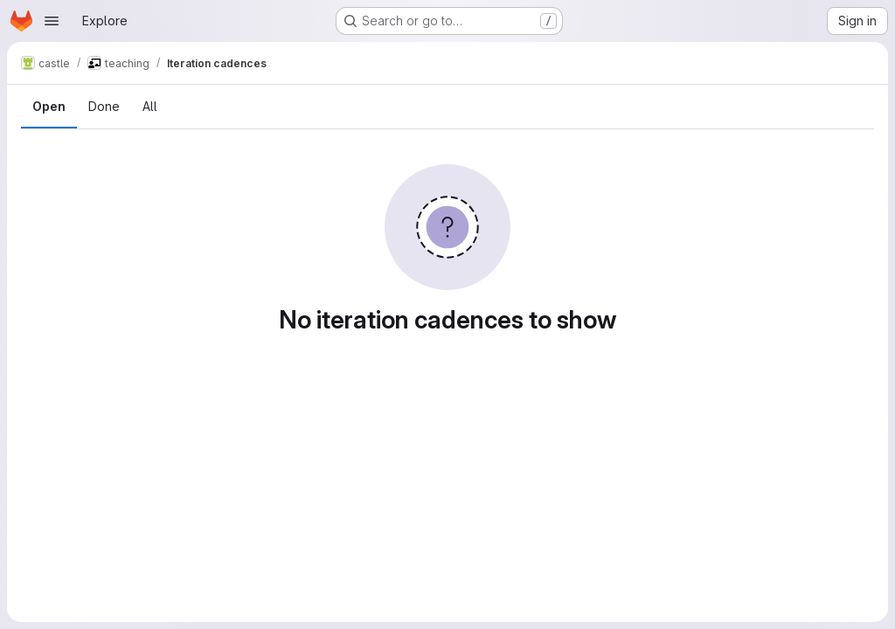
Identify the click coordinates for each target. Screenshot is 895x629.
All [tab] (149, 106)
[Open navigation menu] (52, 21)
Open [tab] (49, 106)
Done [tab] (104, 106)
